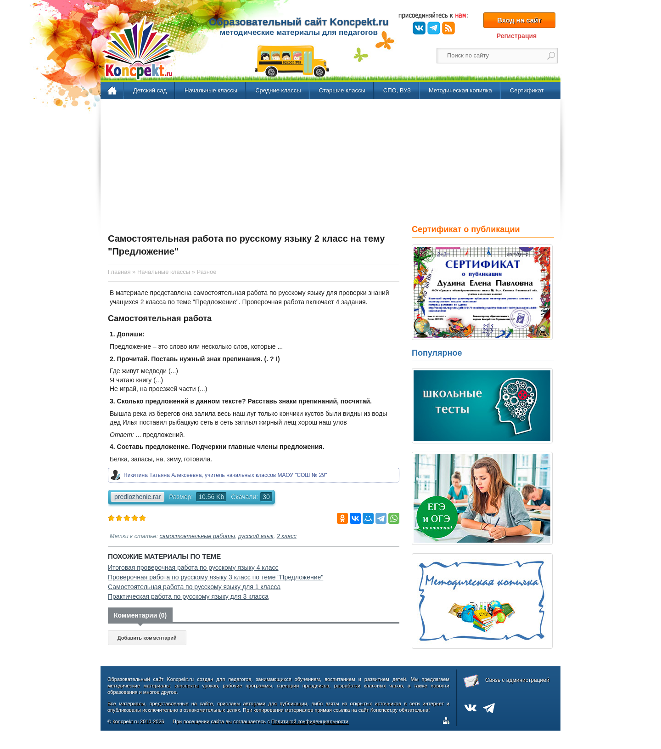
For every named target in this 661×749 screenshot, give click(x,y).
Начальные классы (211, 90)
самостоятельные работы (197, 536)
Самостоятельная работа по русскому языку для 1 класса (194, 586)
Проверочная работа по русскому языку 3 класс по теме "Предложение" (215, 577)
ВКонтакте (419, 28)
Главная (112, 91)
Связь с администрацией (517, 680)
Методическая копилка (460, 90)
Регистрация (517, 36)
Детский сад (150, 90)
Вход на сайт (519, 20)
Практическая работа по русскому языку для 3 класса (188, 596)
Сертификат (527, 90)
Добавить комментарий (147, 638)
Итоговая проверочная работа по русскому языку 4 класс (193, 567)
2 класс (287, 536)
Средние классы (278, 90)
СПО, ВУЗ (397, 90)
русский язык (256, 536)
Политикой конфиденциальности (309, 721)
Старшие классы (342, 90)
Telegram (433, 28)
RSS (448, 28)
